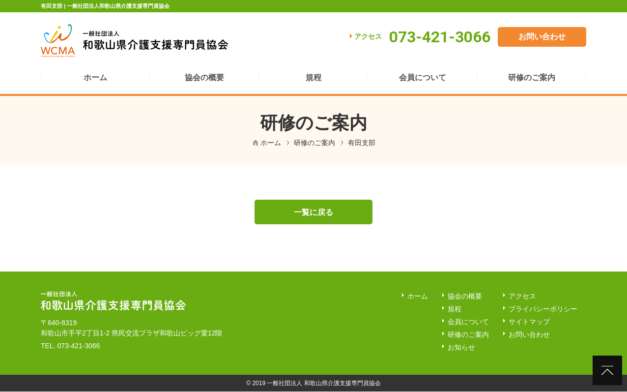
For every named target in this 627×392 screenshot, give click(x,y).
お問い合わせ (542, 36)
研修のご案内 (314, 143)
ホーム (270, 143)
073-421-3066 (78, 346)
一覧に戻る (313, 212)
